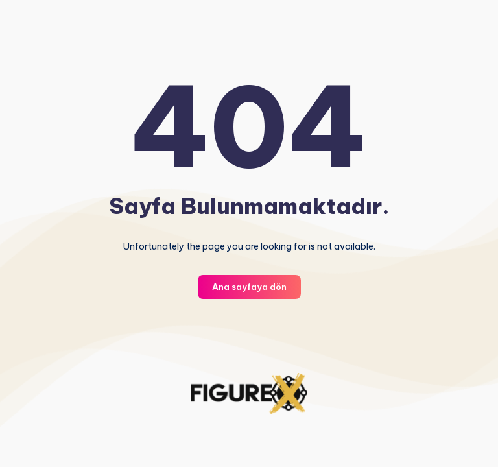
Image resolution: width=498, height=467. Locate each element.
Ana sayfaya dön (249, 286)
